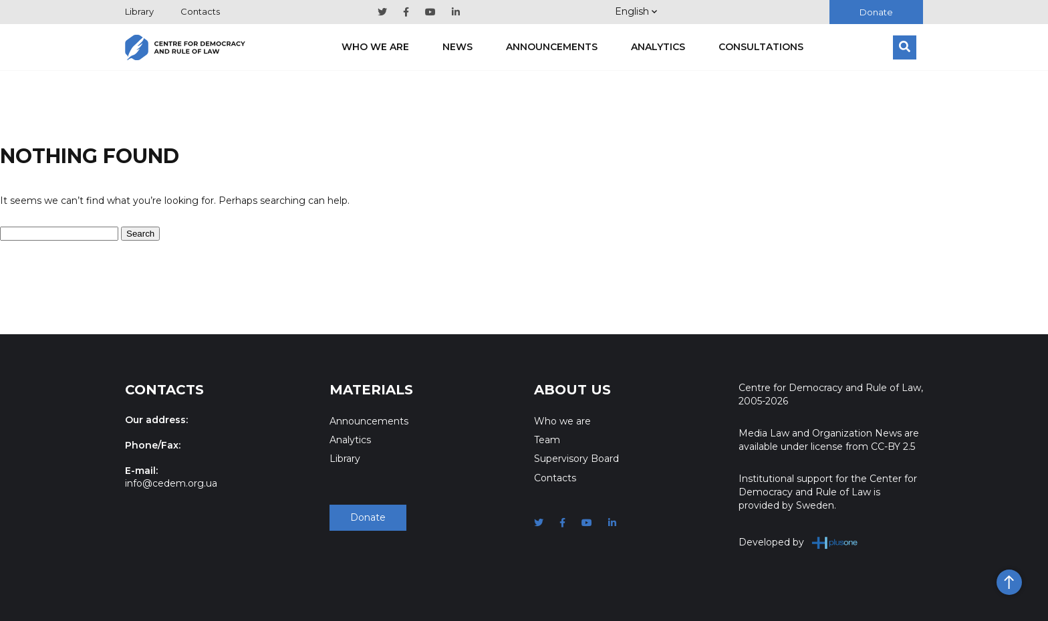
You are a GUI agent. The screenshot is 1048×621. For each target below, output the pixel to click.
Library (139, 11)
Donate (876, 12)
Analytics (658, 47)
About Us (572, 390)
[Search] (904, 47)
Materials (371, 390)
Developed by (798, 542)
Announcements (552, 47)
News (457, 47)
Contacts (200, 11)
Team (547, 440)
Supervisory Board (576, 459)
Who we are (375, 47)
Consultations (760, 47)
